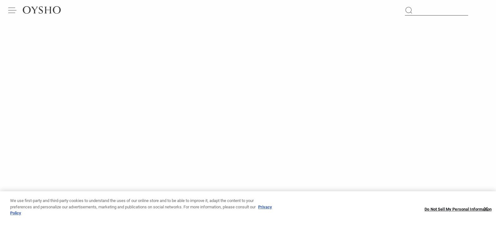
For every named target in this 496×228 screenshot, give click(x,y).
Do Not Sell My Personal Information (458, 210)
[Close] (486, 210)
